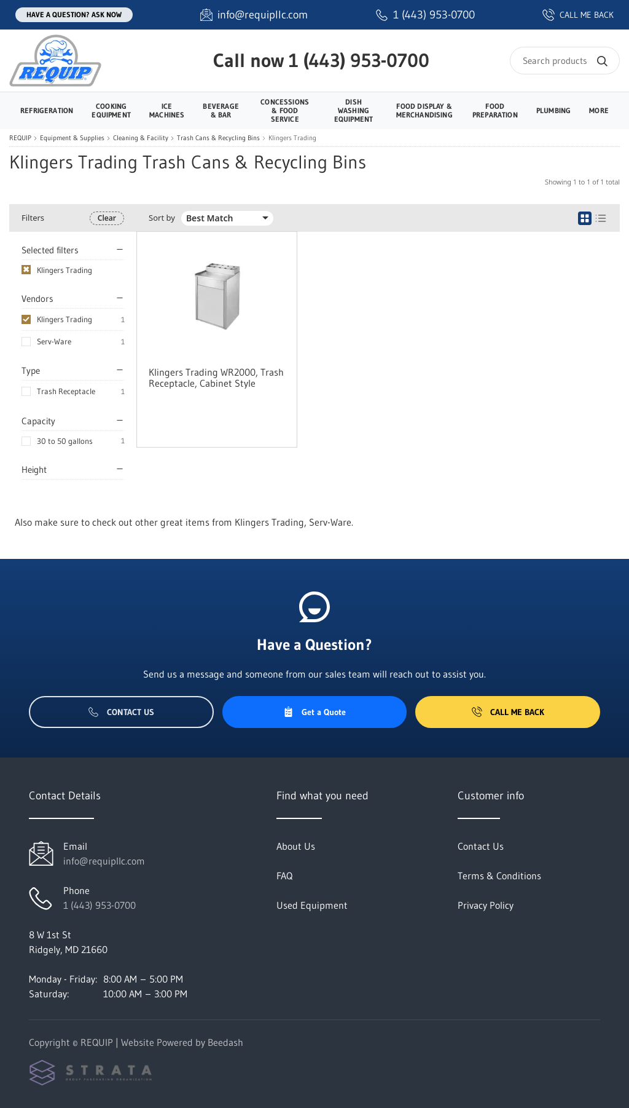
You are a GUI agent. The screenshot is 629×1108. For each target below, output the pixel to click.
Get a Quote (314, 712)
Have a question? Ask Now (74, 14)
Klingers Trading (64, 319)
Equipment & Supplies (72, 138)
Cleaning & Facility (140, 138)
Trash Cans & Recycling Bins (218, 138)
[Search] (565, 60)
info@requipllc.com (104, 861)
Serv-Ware (54, 341)
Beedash (225, 1042)
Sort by (162, 218)
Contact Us (121, 712)
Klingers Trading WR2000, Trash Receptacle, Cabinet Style (216, 377)
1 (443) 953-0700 (359, 60)
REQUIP (20, 138)
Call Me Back (508, 712)
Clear (107, 218)
